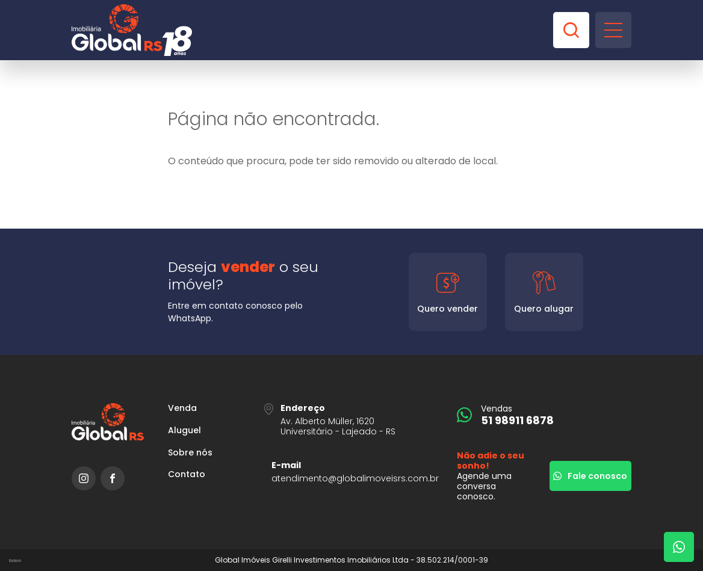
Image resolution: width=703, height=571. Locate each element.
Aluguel (184, 430)
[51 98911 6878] (544, 415)
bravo (15, 560)
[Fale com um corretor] (679, 547)
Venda (182, 408)
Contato (186, 474)
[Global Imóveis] (132, 30)
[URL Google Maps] (351, 419)
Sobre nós (190, 453)
